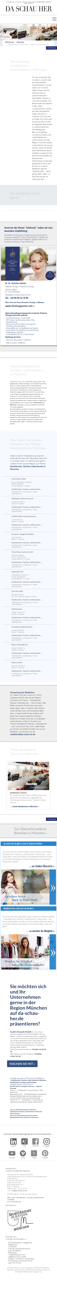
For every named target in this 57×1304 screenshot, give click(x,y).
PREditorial (12, 1245)
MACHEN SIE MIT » (22, 1064)
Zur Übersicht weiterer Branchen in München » (30, 831)
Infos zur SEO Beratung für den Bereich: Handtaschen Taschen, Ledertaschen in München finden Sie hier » (26, 1111)
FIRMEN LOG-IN (45, 1)
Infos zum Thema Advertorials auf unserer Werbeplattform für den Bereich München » (24, 1116)
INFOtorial (9, 42)
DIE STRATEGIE (14, 1251)
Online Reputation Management (20, 1243)
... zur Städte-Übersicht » (41, 866)
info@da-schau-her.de (19, 1190)
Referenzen (12, 1253)
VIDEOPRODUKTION (17, 1255)
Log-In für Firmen (14, 1263)
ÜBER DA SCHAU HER (17, 1257)
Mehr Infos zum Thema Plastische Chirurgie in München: (24, 302)
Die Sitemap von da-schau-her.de (20, 1261)
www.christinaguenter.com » (19, 306)
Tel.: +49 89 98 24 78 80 (16, 298)
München (20, 42)
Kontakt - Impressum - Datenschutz (21, 1259)
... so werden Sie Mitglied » (40, 931)
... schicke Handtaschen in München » (24, 806)
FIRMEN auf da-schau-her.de (19, 1249)
